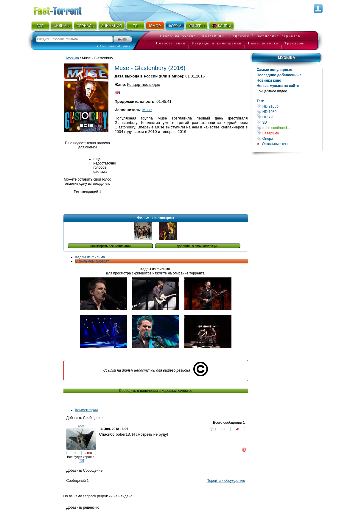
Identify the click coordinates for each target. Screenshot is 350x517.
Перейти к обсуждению (225, 481)
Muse (147, 110)
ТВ (135, 26)
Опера (289, 138)
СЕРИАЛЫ (85, 26)
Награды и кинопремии (217, 43)
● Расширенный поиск (113, 46)
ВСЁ (39, 26)
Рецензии (239, 36)
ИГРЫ (196, 25)
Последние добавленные (279, 75)
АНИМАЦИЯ (111, 26)
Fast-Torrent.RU (63, 9)
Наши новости (263, 43)
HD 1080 (289, 111)
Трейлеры (294, 43)
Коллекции (213, 36)
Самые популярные (274, 70)
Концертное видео (272, 91)
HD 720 (289, 117)
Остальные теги (275, 144)
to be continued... (289, 127)
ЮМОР (155, 26)
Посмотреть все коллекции (110, 246)
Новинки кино (269, 80)
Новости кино (171, 43)
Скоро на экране (178, 36)
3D (289, 122)
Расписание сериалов (278, 36)
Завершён (289, 133)
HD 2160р (289, 106)
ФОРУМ (174, 26)
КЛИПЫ (221, 25)
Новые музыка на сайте (278, 86)
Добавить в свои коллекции (197, 246)
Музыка (286, 58)
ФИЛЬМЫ (61, 26)
